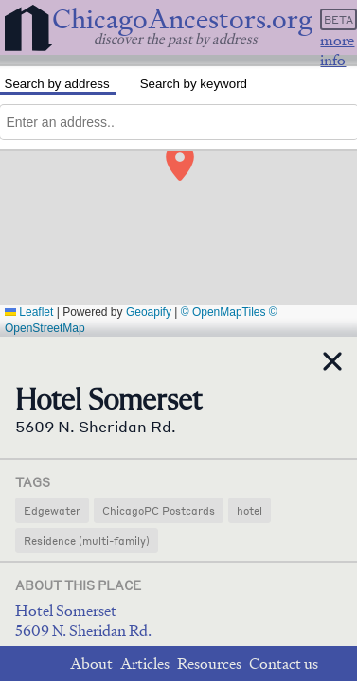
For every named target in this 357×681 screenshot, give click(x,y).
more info (337, 50)
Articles (145, 663)
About (91, 663)
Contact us (283, 663)
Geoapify (148, 312)
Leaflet (29, 312)
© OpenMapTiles (223, 312)
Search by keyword (193, 84)
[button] (179, 157)
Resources (209, 663)
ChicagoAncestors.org (182, 19)
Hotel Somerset (65, 610)
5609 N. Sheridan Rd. (83, 630)
